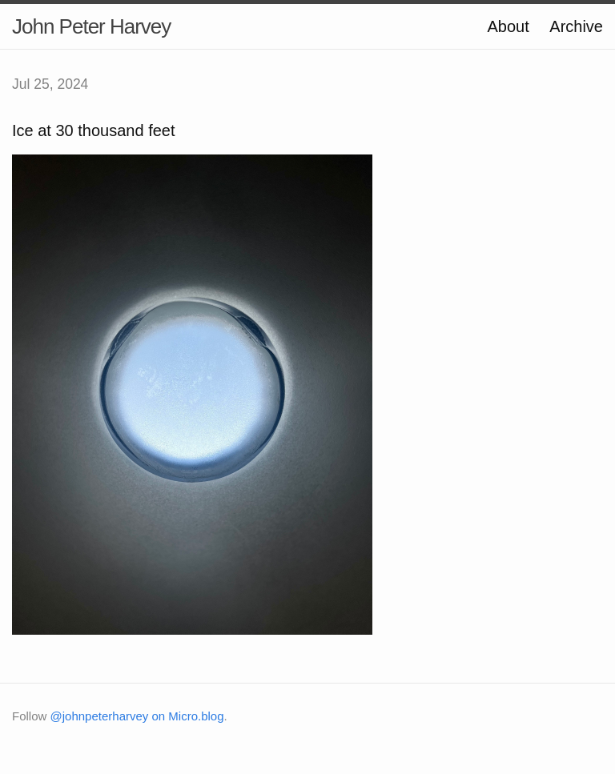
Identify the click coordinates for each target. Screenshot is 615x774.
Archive (576, 26)
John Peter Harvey (91, 26)
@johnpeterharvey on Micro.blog (137, 716)
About (508, 26)
